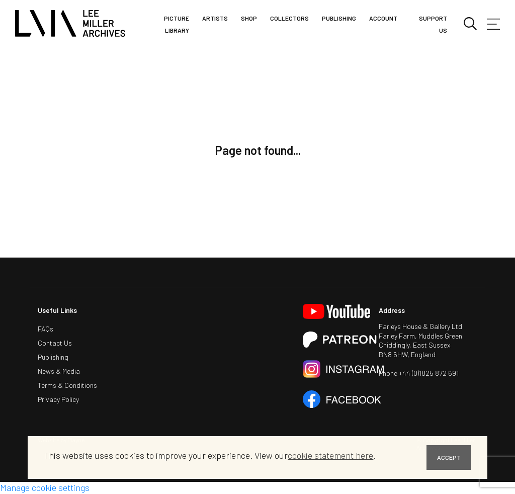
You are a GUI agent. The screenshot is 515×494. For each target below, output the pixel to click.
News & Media (59, 371)
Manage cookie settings (45, 487)
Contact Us (55, 343)
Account (383, 18)
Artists (215, 18)
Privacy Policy (58, 399)
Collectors (289, 18)
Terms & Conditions (67, 385)
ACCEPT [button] (449, 457)
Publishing (339, 18)
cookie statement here (330, 455)
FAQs (45, 328)
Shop (249, 18)
